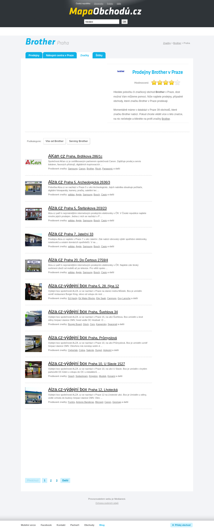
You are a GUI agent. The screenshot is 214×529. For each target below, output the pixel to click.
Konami (111, 376)
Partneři (74, 525)
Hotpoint (107, 350)
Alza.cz (79, 181)
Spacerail (112, 324)
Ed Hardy (72, 298)
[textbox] (101, 21)
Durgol (98, 350)
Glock (86, 324)
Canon (82, 168)
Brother (177, 43)
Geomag (116, 402)
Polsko (110, 3)
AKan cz (75, 156)
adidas (71, 194)
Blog (102, 525)
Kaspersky (101, 324)
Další (65, 480)
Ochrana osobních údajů (107, 503)
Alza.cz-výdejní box (83, 285)
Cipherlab (73, 350)
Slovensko (98, 3)
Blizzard (99, 402)
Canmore (111, 298)
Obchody (89, 525)
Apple (79, 194)
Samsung (73, 168)
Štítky (99, 55)
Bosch (97, 194)
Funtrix (71, 402)
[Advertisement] (112, 31)
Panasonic (107, 168)
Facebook (46, 525)
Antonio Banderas (85, 402)
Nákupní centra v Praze (60, 55)
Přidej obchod (183, 525)
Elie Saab (101, 298)
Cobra (82, 350)
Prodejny (34, 55)
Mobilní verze (28, 525)
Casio (104, 194)
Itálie (119, 3)
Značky (167, 43)
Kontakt (61, 525)
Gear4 (71, 376)
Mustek (102, 376)
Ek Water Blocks (87, 298)
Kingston (93, 376)
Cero (92, 324)
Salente (90, 350)
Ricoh (98, 168)
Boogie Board (75, 324)
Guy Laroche (124, 298)
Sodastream (81, 376)
